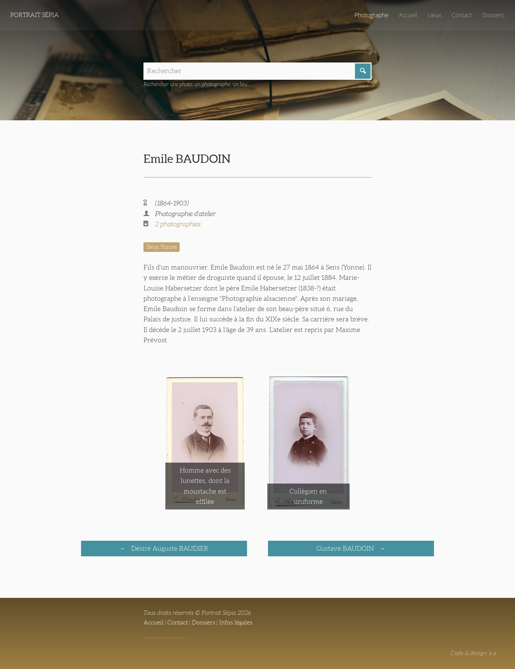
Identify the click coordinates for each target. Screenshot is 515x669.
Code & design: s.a (473, 653)
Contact (462, 15)
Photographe (371, 15)
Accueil (408, 15)
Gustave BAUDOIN (346, 548)
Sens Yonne (161, 247)
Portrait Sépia (34, 15)
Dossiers (493, 15)
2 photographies (178, 224)
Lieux (434, 15)
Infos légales (235, 622)
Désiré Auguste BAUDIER (169, 548)
